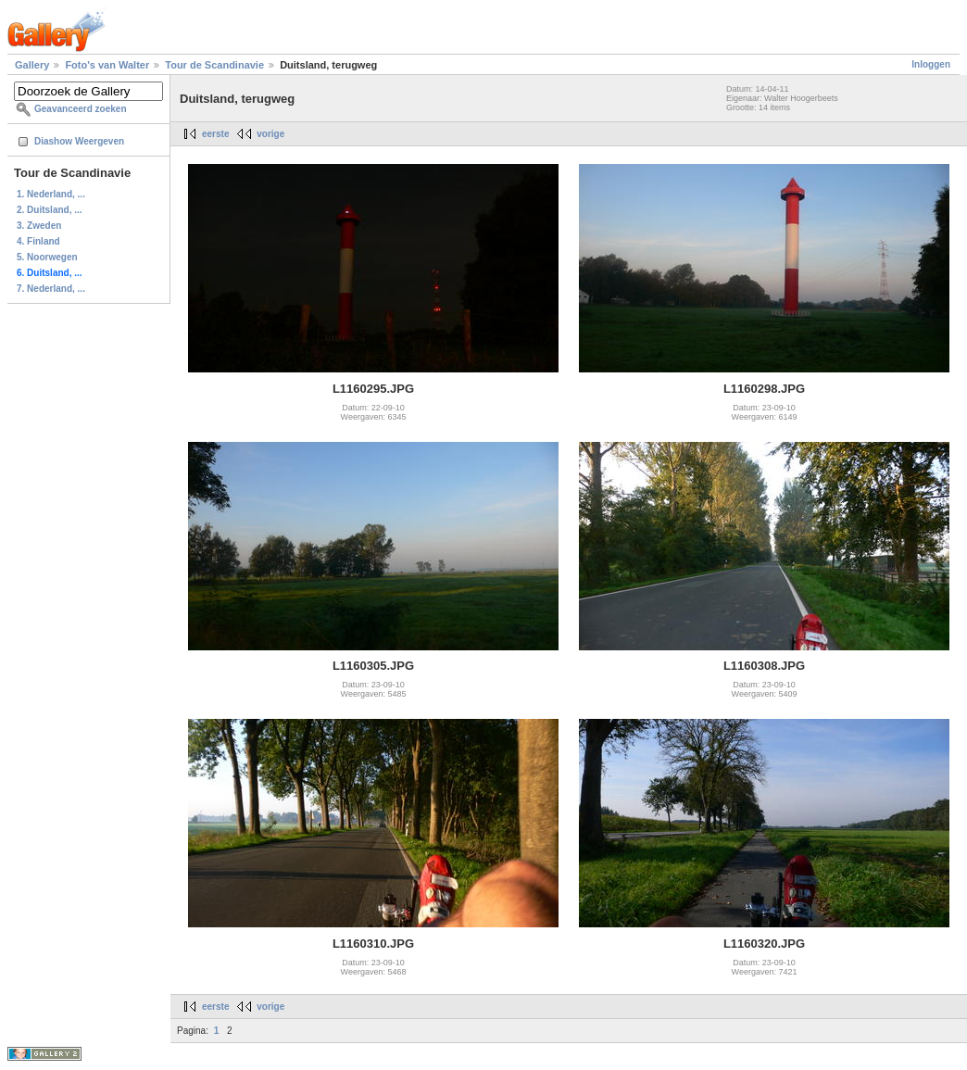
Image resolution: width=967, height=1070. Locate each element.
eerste (215, 134)
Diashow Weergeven (79, 141)
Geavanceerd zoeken (80, 109)
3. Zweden (39, 225)
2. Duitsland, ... (49, 210)
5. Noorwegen (47, 257)
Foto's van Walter (107, 64)
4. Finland (38, 241)
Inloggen (930, 64)
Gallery (32, 64)
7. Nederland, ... (51, 288)
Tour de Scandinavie (214, 64)
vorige (270, 134)
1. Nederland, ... (51, 194)
